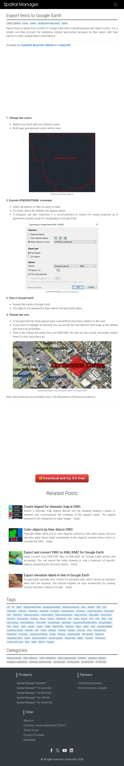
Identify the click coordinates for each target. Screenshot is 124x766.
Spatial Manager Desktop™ (32, 683)
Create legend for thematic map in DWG (52, 507)
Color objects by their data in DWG (48, 529)
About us (29, 720)
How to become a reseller (92, 688)
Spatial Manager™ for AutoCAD (34, 688)
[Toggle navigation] (115, 4)
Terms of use (31, 730)
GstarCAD (64, 45)
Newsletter (30, 739)
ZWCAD (49, 45)
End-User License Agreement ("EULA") (45, 725)
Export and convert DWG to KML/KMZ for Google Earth (64, 552)
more (77, 518)
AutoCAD (26, 45)
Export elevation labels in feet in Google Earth (56, 575)
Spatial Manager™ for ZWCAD (33, 697)
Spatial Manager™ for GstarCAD (34, 702)
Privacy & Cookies (34, 735)
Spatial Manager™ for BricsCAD (34, 692)
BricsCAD (38, 45)
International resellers (90, 683)
